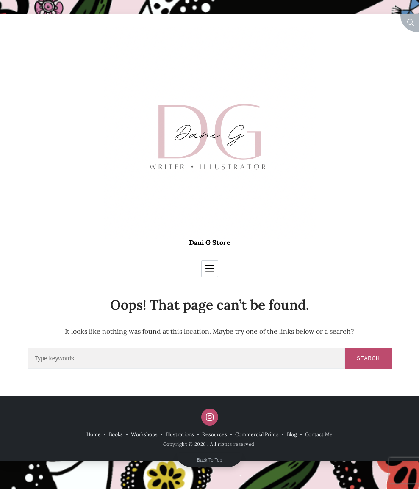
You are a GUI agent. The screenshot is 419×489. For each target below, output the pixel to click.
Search (368, 358)
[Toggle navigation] (209, 268)
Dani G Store (209, 242)
